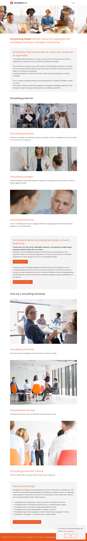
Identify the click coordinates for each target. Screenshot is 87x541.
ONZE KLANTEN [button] (20, 262)
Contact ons (31, 537)
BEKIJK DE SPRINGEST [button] (22, 282)
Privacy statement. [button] (69, 531)
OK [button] (71, 536)
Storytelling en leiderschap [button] (27, 522)
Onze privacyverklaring (50, 537)
